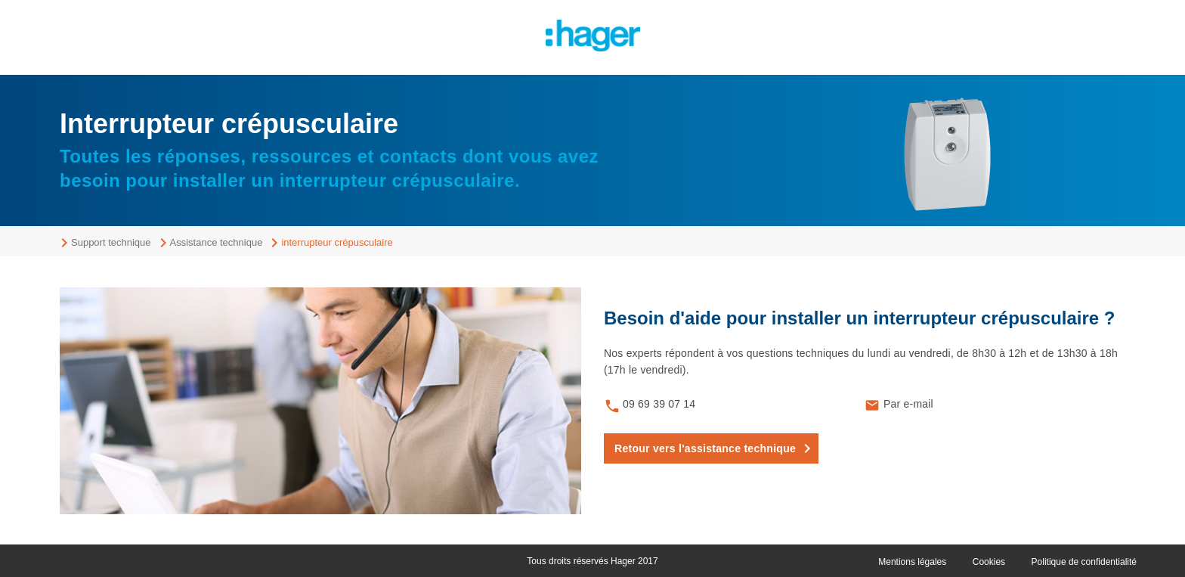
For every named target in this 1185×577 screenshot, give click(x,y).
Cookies (989, 562)
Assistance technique (216, 242)
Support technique (111, 242)
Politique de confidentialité (1084, 562)
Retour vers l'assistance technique (705, 448)
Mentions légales (912, 562)
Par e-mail (908, 404)
